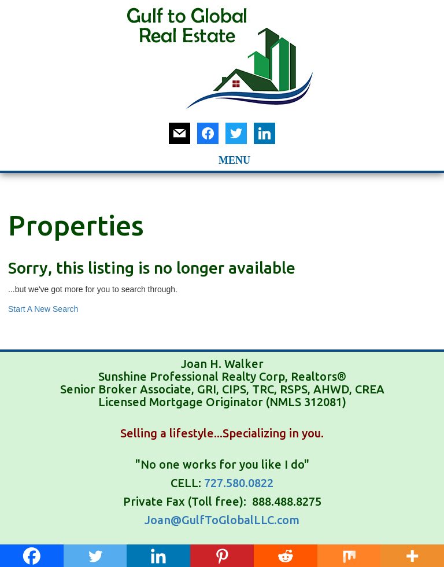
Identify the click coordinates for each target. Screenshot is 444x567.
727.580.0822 (238, 482)
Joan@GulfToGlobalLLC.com (222, 519)
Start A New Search (43, 309)
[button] (205, 158)
